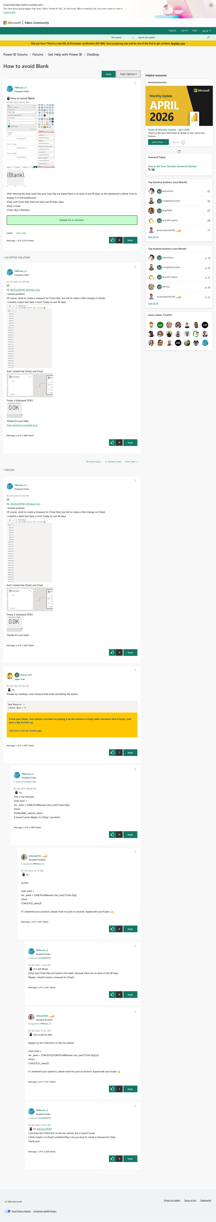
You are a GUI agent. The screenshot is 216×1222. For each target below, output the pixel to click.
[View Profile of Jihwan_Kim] (26, 674)
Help (195, 30)
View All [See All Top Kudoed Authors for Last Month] (153, 303)
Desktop (93, 54)
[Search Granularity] (122, 37)
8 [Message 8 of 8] (16, 435)
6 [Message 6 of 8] (37, 1082)
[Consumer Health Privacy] (44, 1211)
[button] (109, 74)
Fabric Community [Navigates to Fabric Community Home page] (37, 23)
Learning (124, 22)
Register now (178, 43)
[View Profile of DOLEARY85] (35, 856)
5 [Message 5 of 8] (37, 987)
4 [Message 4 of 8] (30, 922)
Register (172, 30)
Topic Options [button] (127, 74)
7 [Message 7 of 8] (37, 1151)
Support (137, 22)
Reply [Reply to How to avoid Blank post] (130, 240)
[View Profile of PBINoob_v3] (21, 87)
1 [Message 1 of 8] (16, 240)
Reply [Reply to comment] (130, 442)
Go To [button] (205, 30)
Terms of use (190, 1200)
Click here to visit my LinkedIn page (25, 731)
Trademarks (205, 1200)
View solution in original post (22, 425)
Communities (98, 22)
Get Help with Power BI (65, 54)
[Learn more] (158, 142)
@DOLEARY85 (17, 289)
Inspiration (70, 22)
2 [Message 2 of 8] (16, 745)
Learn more (9, 12)
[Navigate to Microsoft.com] (12, 23)
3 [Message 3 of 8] (23, 827)
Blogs (111, 22)
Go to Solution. (76, 220)
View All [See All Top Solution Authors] (153, 237)
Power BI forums (15, 54)
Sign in (184, 30)
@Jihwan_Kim (33, 289)
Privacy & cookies (172, 1200)
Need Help (21, 233)
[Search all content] (174, 37)
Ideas (83, 22)
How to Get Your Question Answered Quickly (172, 166)
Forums (56, 22)
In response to (25, 782)
